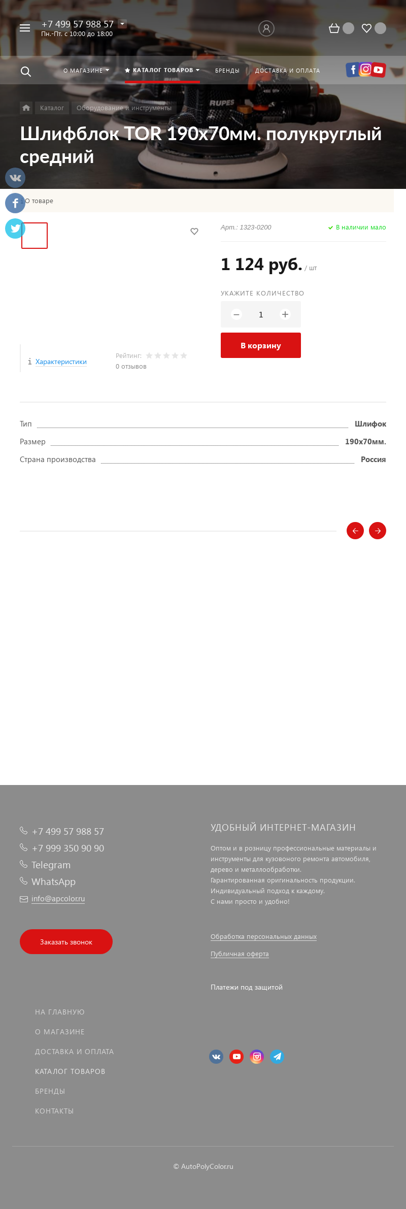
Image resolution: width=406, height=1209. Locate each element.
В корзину (261, 345)
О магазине (60, 1031)
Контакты (54, 1111)
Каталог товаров (70, 1071)
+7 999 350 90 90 (67, 847)
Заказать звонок (66, 941)
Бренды (50, 1091)
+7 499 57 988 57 (77, 23)
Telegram (51, 864)
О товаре (39, 201)
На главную (60, 1012)
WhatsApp (53, 881)
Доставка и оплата (74, 1051)
